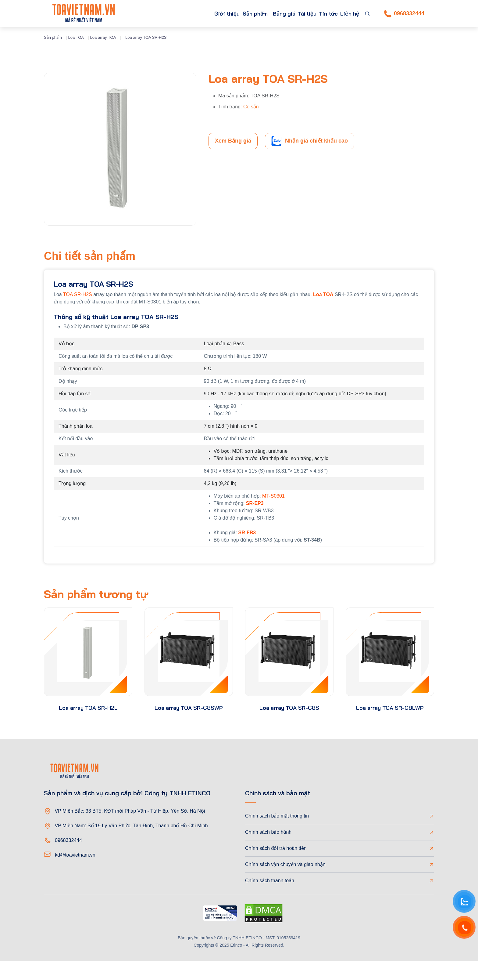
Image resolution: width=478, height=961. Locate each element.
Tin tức (322, 13)
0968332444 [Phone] (404, 13)
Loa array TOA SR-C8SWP (189, 707)
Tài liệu (296, 13)
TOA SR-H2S (77, 294)
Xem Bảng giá (233, 141)
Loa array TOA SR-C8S (289, 707)
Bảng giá (269, 13)
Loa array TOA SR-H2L (88, 707)
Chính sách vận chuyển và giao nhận (285, 864)
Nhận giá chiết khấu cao (309, 141)
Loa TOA (76, 37)
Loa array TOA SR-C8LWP (390, 707)
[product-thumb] (88, 651)
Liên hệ (348, 13)
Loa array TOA (103, 37)
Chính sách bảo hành (268, 832)
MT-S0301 (273, 496)
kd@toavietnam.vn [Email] (75, 855)
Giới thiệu (198, 13)
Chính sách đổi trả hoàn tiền (275, 848)
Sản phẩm (231, 13)
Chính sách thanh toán (269, 880)
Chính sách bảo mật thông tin (277, 815)
